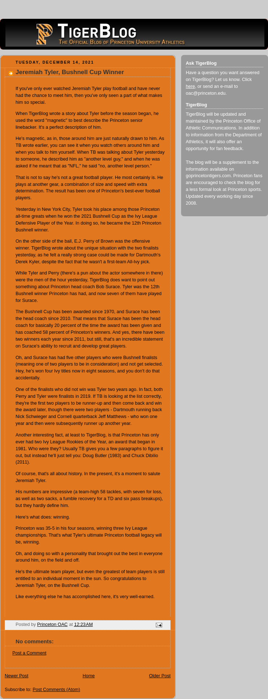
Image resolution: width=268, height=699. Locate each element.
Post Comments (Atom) (56, 689)
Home (89, 675)
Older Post (160, 675)
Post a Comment (29, 653)
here (190, 86)
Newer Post (16, 675)
